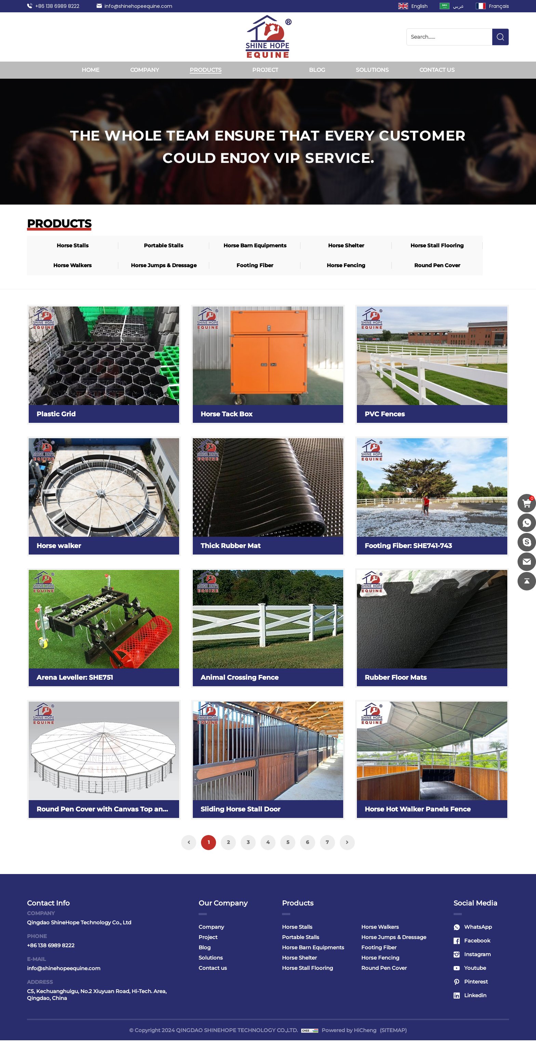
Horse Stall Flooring (298, 246)
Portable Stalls (117, 246)
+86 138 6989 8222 (57, 6)
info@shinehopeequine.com (138, 6)
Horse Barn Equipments (177, 245)
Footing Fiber (478, 246)
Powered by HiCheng (349, 1031)
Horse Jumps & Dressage (419, 245)
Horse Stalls (57, 246)
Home (90, 70)
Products (206, 70)
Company (144, 70)
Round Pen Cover (117, 266)
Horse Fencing (57, 266)
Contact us (437, 70)
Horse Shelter (238, 246)
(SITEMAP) (393, 1031)
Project (265, 70)
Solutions (372, 70)
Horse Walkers (358, 246)
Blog (317, 70)
